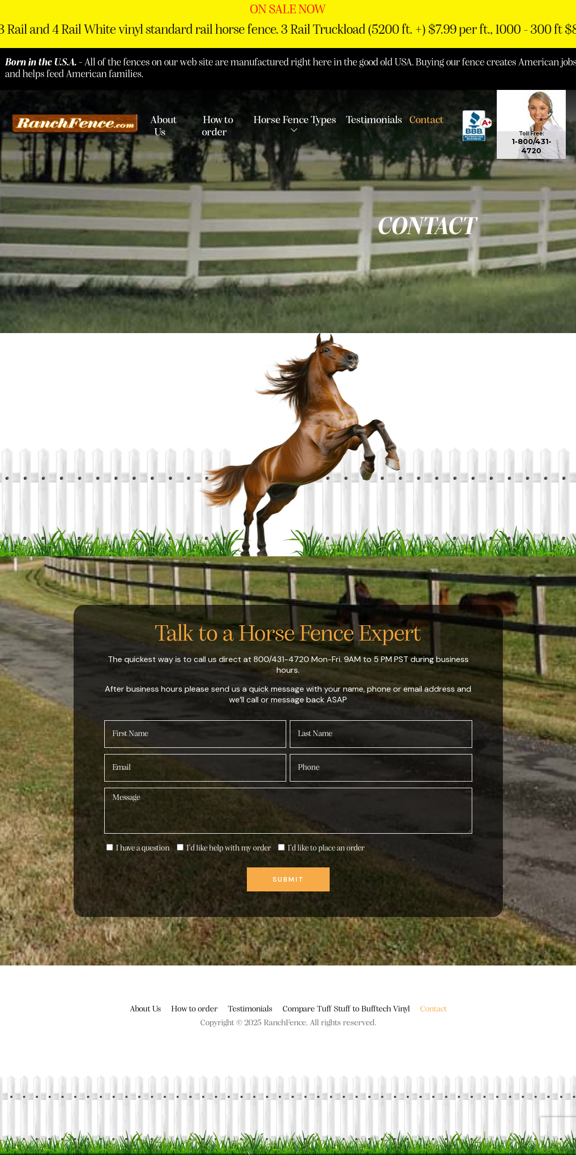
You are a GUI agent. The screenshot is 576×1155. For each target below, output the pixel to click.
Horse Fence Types (295, 119)
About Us (163, 125)
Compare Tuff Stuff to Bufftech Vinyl (346, 1009)
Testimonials (374, 119)
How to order (217, 125)
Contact (426, 119)
